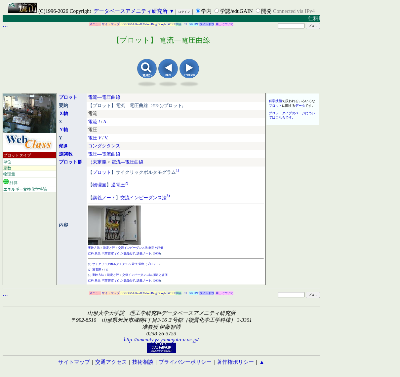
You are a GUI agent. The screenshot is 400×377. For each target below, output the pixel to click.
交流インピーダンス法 (133, 247)
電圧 (92, 137)
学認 (178, 24)
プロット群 (70, 162)
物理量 (9, 174)
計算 (10, 182)
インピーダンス (146, 197)
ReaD (138, 24)
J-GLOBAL (127, 24)
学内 (206, 11)
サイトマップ (111, 24)
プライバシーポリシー (185, 362)
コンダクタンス (104, 145)
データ (300, 105)
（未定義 (97, 162)
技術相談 (142, 362)
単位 (7, 162)
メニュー (95, 24)
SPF (195, 24)
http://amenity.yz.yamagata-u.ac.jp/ (161, 339)
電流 (92, 121)
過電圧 (118, 184)
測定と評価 (155, 247)
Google (162, 24)
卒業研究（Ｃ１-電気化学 (118, 253)
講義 (97, 197)
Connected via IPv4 (294, 11)
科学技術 (275, 101)
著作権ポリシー (235, 362)
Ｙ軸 (63, 129)
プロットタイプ (17, 155)
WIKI (171, 24)
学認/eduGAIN (236, 11)
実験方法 (94, 247)
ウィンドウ (206, 24)
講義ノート (144, 253)
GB (191, 24)
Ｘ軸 (63, 113)
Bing (154, 24)
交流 (125, 197)
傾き (63, 145)
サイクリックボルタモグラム (111, 264)
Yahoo (146, 24)
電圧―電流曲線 (104, 154)
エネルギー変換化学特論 (25, 189)
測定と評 (109, 247)
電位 (135, 264)
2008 (157, 253)
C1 (185, 24)
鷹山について (224, 24)
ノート (109, 197)
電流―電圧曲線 (104, 97)
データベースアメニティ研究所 (131, 11)
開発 (266, 11)
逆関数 (66, 154)
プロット (68, 97)
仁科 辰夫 (94, 253)
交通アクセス (111, 362)
